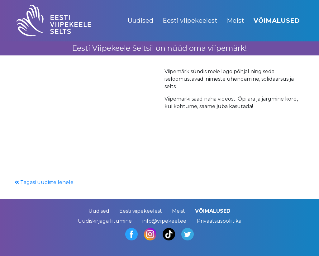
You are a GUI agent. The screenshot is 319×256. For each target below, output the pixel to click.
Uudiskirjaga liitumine (105, 221)
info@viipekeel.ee (164, 221)
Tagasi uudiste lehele (44, 182)
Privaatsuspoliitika (219, 221)
